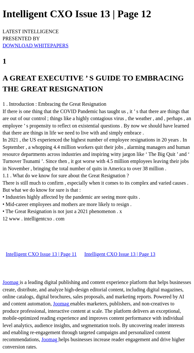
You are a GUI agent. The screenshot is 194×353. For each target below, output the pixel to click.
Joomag (11, 282)
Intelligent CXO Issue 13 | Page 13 (119, 254)
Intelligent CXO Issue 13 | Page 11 (41, 254)
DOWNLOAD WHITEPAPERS (36, 45)
